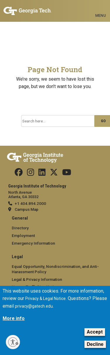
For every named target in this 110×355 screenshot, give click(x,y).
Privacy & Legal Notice (45, 303)
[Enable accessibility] (13, 342)
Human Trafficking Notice (35, 286)
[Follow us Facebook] (19, 173)
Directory (20, 227)
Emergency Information (33, 243)
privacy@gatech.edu (34, 310)
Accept (95, 336)
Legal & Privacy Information (37, 279)
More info (14, 323)
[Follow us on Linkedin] (41, 173)
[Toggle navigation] (100, 6)
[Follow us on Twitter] (54, 173)
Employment (23, 235)
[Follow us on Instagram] (30, 173)
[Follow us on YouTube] (66, 173)
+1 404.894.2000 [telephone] (30, 203)
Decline (95, 348)
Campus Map (26, 209)
